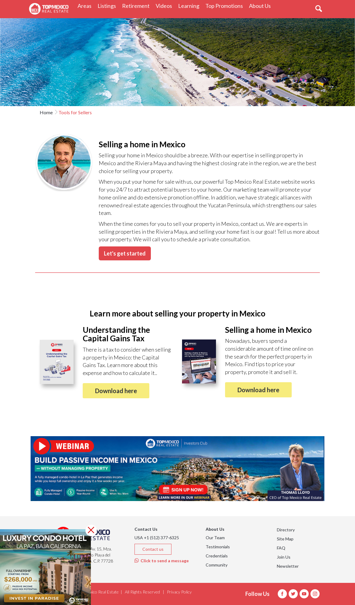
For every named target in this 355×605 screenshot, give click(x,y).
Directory (286, 529)
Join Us (283, 557)
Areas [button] (86, 5)
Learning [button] (190, 5)
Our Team (215, 537)
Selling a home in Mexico (268, 330)
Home (46, 112)
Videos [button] (165, 5)
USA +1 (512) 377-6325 (156, 537)
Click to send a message (161, 560)
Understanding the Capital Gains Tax (116, 334)
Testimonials (218, 546)
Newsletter (288, 566)
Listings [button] (108, 5)
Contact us (153, 549)
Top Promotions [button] (225, 5)
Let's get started (125, 253)
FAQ (281, 547)
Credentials (217, 555)
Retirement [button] (137, 5)
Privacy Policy (179, 591)
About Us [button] (261, 5)
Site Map (285, 538)
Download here (116, 390)
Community (216, 564)
